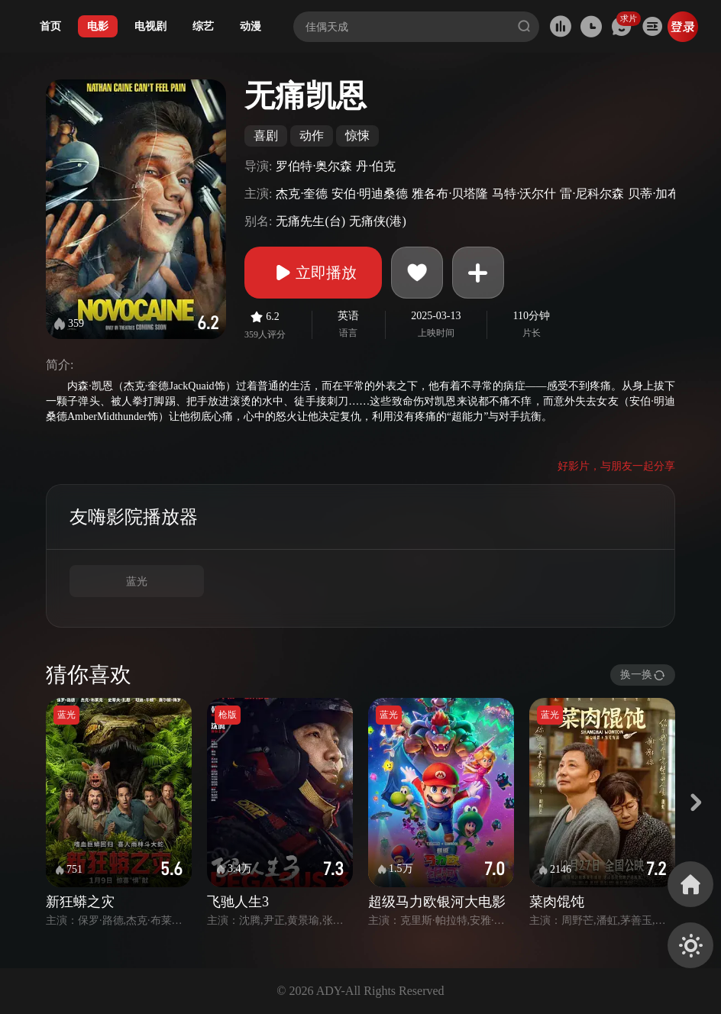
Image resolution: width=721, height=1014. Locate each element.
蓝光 (136, 581)
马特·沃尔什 (524, 193)
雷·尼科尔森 (592, 193)
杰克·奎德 (302, 193)
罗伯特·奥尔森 (314, 166)
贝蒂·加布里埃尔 (672, 193)
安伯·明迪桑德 (369, 193)
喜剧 (266, 135)
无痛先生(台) (310, 221)
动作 (311, 135)
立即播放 (313, 273)
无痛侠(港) (377, 221)
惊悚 (357, 135)
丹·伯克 (376, 166)
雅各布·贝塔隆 (450, 193)
